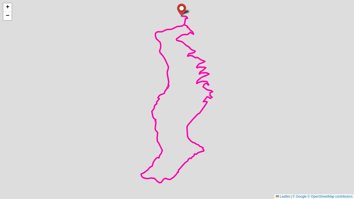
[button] (181, 10)
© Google (300, 196)
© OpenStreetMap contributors (330, 196)
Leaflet (283, 196)
